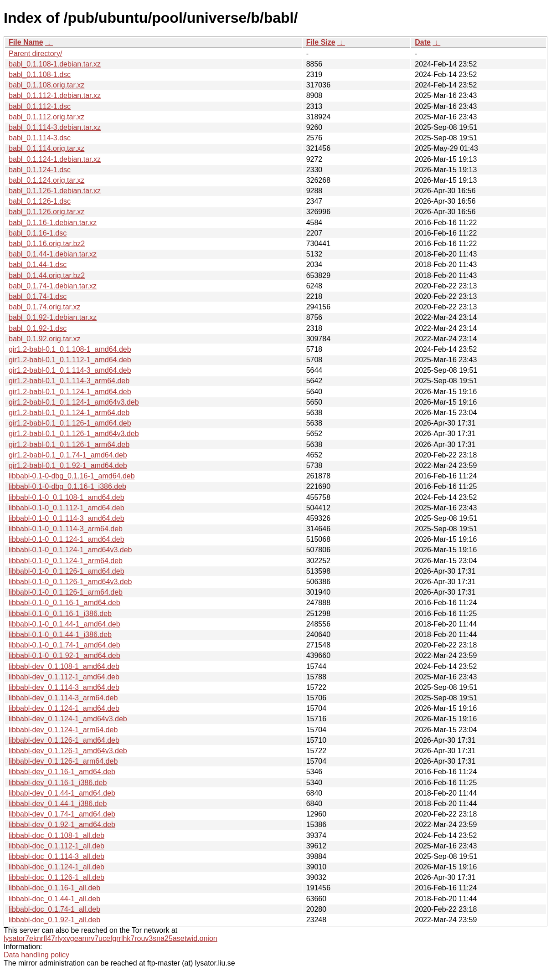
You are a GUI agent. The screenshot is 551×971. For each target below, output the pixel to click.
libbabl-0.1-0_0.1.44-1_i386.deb (60, 634)
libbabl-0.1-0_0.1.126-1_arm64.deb (66, 592)
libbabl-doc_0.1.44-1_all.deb (54, 899)
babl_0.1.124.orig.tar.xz (46, 180)
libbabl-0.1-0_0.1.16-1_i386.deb (60, 613)
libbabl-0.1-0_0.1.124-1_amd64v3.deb (70, 550)
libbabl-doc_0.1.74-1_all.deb (54, 909)
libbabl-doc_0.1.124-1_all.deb (56, 867)
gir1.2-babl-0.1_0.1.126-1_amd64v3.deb (74, 433)
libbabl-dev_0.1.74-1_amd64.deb (62, 814)
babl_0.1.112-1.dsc (40, 106)
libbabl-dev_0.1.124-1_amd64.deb (64, 708)
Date (423, 42)
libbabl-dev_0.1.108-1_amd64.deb (64, 666)
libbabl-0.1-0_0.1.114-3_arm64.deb (66, 529)
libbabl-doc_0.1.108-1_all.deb (56, 835)
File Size (320, 42)
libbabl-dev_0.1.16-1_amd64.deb (62, 772)
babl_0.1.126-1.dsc (40, 201)
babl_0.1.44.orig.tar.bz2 (47, 275)
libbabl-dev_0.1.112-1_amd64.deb (64, 677)
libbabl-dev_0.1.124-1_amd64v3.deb (68, 719)
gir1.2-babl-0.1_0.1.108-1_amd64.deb (70, 349)
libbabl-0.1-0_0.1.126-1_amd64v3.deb (70, 582)
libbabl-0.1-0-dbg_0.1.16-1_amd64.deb (72, 476)
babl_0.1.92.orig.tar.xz (44, 339)
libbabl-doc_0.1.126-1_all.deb (56, 877)
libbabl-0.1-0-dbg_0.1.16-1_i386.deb (67, 486)
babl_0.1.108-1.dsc (40, 74)
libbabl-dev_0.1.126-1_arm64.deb (63, 761)
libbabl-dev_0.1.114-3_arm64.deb (63, 698)
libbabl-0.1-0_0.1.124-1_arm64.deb (66, 561)
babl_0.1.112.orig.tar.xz (46, 117)
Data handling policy (36, 955)
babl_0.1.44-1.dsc (38, 264)
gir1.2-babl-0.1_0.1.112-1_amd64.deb (70, 360)
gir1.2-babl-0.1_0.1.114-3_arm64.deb (69, 381)
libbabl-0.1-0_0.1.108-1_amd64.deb (66, 497)
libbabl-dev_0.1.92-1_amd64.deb (62, 824)
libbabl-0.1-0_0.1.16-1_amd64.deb (64, 602)
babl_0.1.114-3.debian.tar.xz (55, 127)
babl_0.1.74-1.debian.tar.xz (53, 286)
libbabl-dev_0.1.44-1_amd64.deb (62, 793)
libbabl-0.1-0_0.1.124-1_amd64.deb (66, 539)
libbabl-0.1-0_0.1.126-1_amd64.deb (66, 571)
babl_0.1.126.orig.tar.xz (46, 212)
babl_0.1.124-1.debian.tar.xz (55, 159)
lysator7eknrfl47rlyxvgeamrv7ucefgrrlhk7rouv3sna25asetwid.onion (110, 938)
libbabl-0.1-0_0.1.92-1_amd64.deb (64, 655)
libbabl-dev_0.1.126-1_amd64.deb (64, 740)
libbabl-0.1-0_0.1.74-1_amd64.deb (64, 645)
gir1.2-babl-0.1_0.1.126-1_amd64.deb (70, 423)
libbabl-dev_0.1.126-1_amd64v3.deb (68, 751)
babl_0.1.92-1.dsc (38, 328)
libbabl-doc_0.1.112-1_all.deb (56, 846)
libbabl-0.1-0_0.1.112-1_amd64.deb (66, 508)
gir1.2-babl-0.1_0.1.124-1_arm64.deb (69, 412)
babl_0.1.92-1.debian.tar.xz (53, 317)
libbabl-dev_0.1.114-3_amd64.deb (64, 687)
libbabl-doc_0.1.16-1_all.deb (54, 888)
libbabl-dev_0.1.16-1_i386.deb (58, 782)
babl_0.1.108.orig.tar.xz (46, 85)
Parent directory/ (35, 53)
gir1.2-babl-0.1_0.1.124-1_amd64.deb (70, 392)
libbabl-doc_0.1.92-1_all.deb (54, 920)
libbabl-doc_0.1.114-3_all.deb (56, 856)
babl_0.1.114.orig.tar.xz (46, 148)
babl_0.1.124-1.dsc (40, 170)
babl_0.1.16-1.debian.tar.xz (53, 222)
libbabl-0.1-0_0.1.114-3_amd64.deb (66, 518)
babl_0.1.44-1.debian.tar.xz (53, 254)
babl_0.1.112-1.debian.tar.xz (55, 95)
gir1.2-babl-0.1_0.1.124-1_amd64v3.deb (74, 402)
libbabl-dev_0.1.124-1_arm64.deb (63, 730)
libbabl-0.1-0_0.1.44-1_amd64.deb (64, 624)
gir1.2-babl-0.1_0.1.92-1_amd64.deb (68, 465)
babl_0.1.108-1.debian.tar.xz (55, 64)
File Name (26, 42)
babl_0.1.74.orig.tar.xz (44, 307)
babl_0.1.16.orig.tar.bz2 (47, 243)
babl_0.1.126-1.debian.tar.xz (55, 191)
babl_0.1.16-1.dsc (38, 233)
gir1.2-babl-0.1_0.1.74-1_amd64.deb (68, 455)
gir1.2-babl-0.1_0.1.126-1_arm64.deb (69, 444)
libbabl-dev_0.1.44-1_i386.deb (58, 803)
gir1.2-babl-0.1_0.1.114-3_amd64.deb (70, 370)
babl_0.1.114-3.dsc (40, 138)
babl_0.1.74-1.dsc (38, 296)
